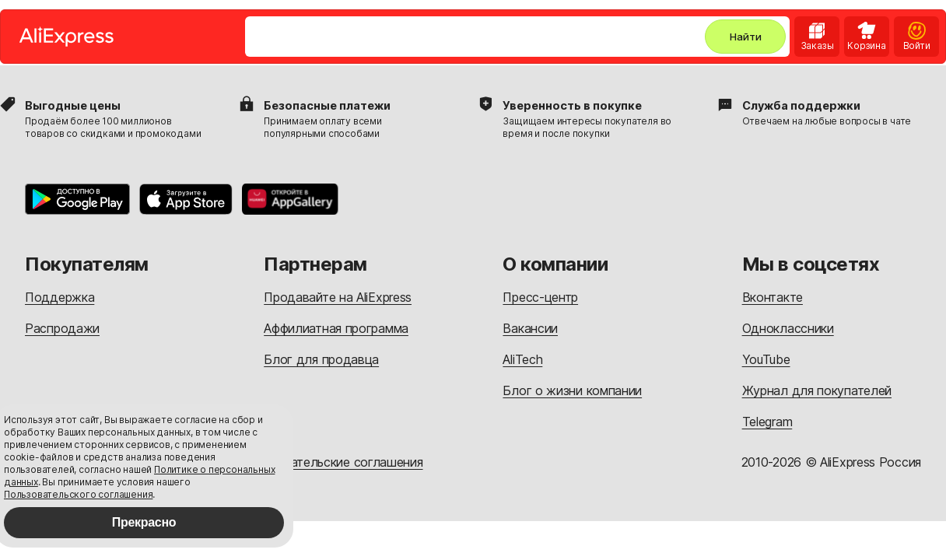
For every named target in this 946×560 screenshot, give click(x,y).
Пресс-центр (540, 297)
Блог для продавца (321, 359)
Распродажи (62, 328)
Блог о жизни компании (572, 390)
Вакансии (530, 328)
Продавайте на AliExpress (338, 297)
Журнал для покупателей (817, 390)
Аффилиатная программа (336, 328)
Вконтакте (772, 297)
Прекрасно (144, 522)
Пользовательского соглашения (78, 494)
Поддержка (59, 297)
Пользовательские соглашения (331, 462)
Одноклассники (788, 328)
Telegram (767, 421)
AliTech (522, 359)
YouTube (766, 359)
